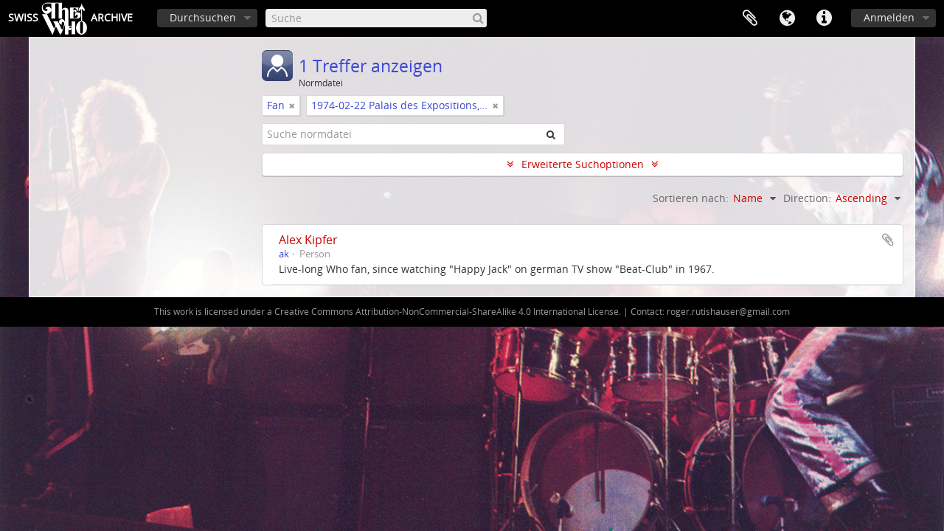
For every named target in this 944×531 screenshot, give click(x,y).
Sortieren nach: (691, 198)
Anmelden (889, 17)
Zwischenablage (750, 18)
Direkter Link (823, 18)
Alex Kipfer (308, 240)
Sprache (786, 18)
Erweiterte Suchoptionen (582, 164)
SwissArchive (70, 18)
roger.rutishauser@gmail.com (728, 311)
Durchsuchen (203, 17)
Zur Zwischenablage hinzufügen (888, 239)
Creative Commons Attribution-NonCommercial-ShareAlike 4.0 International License (446, 311)
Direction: (807, 198)
